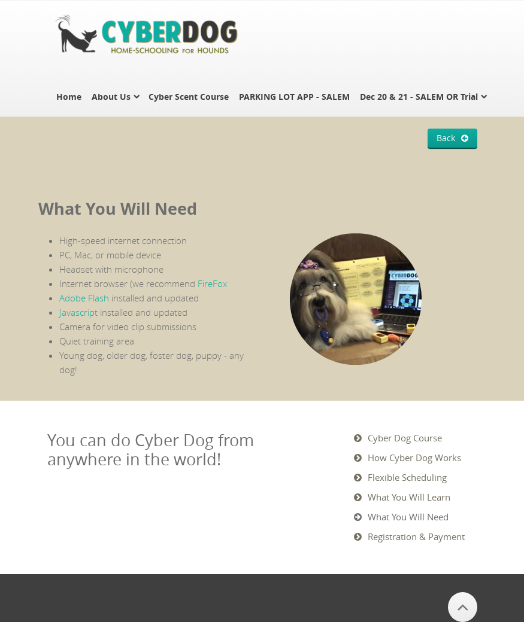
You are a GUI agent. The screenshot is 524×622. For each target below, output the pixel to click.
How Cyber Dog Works (414, 458)
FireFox (212, 283)
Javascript (78, 312)
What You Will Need (408, 517)
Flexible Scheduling (407, 477)
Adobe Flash (84, 298)
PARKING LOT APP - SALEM (294, 96)
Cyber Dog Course (405, 438)
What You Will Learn (409, 497)
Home (68, 96)
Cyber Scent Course (189, 96)
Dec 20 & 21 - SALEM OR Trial (419, 96)
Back (446, 138)
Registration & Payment (416, 536)
